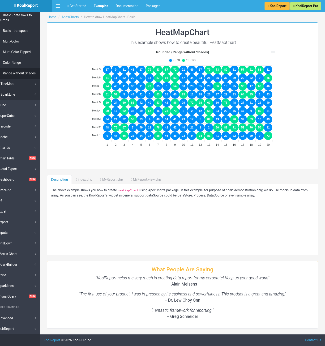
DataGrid (13, 190)
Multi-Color (19, 41)
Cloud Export (16, 169)
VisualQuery (26, 296)
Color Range (20, 62)
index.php (96, 179)
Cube (11, 105)
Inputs (12, 233)
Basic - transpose (24, 31)
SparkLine (16, 94)
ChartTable (26, 158)
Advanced (14, 318)
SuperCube (15, 116)
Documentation (127, 6)
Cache (12, 137)
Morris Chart (16, 254)
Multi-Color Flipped (25, 52)
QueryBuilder (16, 264)
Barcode (13, 126)
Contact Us (312, 340)
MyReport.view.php (158, 179)
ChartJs (13, 148)
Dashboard (26, 179)
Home (64, 17)
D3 (9, 201)
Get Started (77, 6)
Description (71, 179)
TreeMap (16, 84)
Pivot (11, 275)
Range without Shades (28, 73)
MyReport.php (123, 179)
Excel (11, 211)
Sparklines (15, 286)
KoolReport (64, 340)
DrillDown (14, 243)
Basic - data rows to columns (26, 17)
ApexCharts (82, 17)
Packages (153, 6)
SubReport (15, 329)
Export (12, 222)
